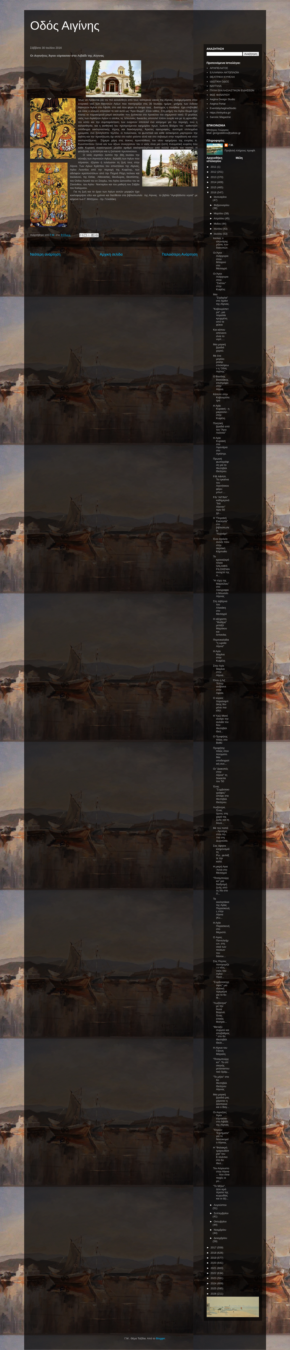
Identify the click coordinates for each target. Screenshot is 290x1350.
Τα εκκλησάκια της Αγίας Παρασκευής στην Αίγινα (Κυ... (221, 908)
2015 (214, 187)
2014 (214, 182)
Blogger (160, 1338)
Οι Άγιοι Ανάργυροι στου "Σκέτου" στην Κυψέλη (220, 281)
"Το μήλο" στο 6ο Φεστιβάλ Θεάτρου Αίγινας (221, 1083)
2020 (214, 1262)
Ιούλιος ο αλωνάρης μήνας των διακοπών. (220, 243)
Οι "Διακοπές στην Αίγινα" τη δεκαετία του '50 (220, 775)
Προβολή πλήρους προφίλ (240, 150)
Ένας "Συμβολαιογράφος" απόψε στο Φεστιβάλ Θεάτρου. (221, 794)
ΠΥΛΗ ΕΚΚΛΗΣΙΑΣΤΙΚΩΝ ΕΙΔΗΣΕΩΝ (232, 90)
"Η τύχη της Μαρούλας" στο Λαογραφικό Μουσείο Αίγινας (221, 588)
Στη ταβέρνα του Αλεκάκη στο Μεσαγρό (220, 607)
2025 (214, 1288)
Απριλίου (219, 218)
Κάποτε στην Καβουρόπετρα (221, 397)
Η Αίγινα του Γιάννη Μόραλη (220, 1050)
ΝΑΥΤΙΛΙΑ (216, 85)
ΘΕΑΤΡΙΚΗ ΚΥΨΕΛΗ (222, 76)
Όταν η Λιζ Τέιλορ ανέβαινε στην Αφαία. (219, 686)
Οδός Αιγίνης (65, 25)
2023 (214, 1278)
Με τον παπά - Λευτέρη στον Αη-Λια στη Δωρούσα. (220, 834)
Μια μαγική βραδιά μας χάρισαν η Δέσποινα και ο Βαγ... (221, 1101)
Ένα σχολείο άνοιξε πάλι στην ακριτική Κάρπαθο (221, 545)
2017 (214, 1247)
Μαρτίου (219, 213)
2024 (214, 1283)
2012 (214, 171)
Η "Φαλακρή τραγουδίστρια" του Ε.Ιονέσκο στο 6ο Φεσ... (221, 1155)
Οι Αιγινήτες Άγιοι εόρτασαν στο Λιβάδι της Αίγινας (221, 1118)
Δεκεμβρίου (220, 1238)
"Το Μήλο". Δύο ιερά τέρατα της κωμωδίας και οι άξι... (220, 1192)
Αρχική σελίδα (111, 254)
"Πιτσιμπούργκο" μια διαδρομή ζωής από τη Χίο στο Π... (221, 885)
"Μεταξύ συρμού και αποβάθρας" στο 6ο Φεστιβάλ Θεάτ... (221, 1034)
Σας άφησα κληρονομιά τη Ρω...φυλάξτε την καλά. (221, 853)
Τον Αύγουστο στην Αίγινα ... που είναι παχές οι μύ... (221, 1174)
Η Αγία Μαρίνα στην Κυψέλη (219, 656)
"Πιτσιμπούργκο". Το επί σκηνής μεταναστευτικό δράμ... (221, 1065)
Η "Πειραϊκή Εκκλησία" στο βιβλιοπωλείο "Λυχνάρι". (221, 525)
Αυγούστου (220, 1204)
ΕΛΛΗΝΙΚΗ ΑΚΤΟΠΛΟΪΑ (224, 72)
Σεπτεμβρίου (221, 1213)
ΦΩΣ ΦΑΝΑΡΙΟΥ (220, 94)
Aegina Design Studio (222, 99)
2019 (214, 1257)
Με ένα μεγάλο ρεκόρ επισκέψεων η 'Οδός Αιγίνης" (221, 363)
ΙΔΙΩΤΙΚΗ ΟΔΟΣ (219, 81)
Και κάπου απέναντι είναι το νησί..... (219, 334)
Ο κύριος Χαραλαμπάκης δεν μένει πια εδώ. (220, 704)
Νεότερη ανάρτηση (45, 254)
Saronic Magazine (220, 117)
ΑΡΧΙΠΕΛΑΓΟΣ (219, 68)
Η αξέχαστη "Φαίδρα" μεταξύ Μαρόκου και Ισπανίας (220, 626)
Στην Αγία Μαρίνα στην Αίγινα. (219, 670)
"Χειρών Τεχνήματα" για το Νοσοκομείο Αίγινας (221, 1136)
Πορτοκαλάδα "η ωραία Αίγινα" (221, 642)
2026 (214, 1293)
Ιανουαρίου (220, 196)
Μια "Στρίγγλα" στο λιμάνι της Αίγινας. (221, 299)
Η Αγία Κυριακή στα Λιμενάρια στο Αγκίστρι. (220, 445)
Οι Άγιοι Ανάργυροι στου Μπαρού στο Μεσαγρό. (220, 260)
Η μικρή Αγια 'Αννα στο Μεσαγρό (220, 869)
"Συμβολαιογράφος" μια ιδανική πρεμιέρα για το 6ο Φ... (221, 989)
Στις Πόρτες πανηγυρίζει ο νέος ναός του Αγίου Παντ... (221, 969)
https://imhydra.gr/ (220, 112)
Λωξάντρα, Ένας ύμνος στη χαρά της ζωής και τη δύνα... (221, 815)
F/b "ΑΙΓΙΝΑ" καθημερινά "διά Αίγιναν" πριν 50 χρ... (221, 505)
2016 (214, 192)
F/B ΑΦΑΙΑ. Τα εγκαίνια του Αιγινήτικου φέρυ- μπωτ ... (221, 484)
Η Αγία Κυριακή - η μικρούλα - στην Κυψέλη (221, 412)
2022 (214, 1273)
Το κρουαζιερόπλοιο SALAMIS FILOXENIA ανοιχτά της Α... (221, 566)
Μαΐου (218, 223)
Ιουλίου (218, 233)
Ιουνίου (218, 228)
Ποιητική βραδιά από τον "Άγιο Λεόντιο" (221, 428)
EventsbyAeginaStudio (223, 108)
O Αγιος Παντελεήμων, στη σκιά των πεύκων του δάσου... (220, 947)
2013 (214, 177)
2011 (214, 166)
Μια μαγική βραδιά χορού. (219, 347)
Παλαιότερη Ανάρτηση (180, 254)
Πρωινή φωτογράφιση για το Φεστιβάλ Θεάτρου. (221, 465)
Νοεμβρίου (220, 1229)
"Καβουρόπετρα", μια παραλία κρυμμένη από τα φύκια (221, 316)
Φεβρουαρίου (221, 205)
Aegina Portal (218, 103)
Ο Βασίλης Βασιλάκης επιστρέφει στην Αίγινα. (220, 382)
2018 (214, 1252)
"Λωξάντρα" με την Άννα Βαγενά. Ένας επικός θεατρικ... (220, 1012)
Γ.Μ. (231, 145)
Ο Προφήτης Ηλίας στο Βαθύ (220, 739)
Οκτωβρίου (220, 1221)
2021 (214, 1268)
